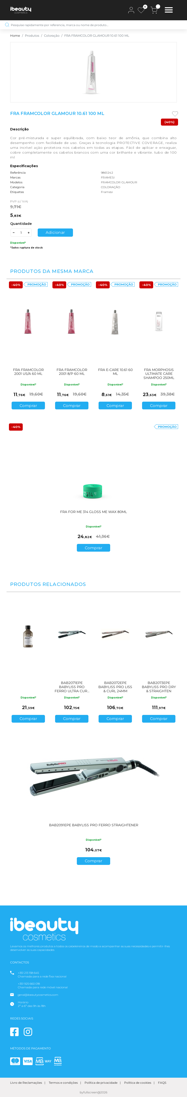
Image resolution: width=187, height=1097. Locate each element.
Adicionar (55, 232)
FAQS (162, 1082)
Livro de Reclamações (26, 1082)
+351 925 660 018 (29, 983)
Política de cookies (137, 1082)
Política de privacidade (101, 1082)
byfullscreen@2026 (93, 1092)
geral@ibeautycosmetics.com (38, 995)
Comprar (28, 405)
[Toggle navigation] (168, 10)
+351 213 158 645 (28, 973)
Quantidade (21, 223)
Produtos (32, 35)
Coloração (51, 35)
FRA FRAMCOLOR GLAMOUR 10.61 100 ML (96, 35)
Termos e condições (63, 1082)
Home (15, 35)
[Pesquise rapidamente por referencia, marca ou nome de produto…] (93, 24)
